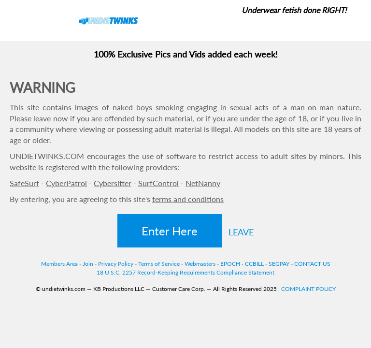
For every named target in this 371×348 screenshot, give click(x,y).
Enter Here (170, 231)
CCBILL (254, 263)
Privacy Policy (115, 263)
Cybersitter (112, 183)
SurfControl (158, 183)
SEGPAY (279, 263)
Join (88, 263)
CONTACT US (312, 263)
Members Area (59, 263)
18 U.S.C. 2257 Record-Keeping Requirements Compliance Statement (185, 272)
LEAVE (241, 232)
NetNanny (203, 183)
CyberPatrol (66, 183)
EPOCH (230, 263)
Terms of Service (159, 263)
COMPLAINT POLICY (308, 288)
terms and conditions (188, 198)
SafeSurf (24, 183)
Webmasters (200, 263)
